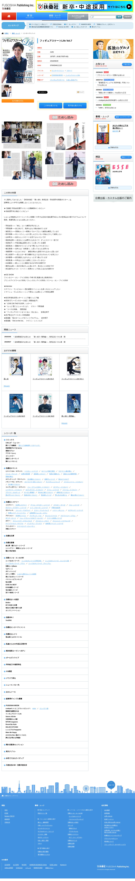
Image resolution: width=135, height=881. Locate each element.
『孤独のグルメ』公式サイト (105, 24)
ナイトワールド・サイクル (14, 523)
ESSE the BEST (11, 584)
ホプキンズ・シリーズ (75, 510)
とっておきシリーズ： (13, 561)
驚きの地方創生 (11, 551)
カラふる (28, 868)
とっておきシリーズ (75, 816)
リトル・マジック (11, 474)
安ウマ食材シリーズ (12, 592)
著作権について (109, 841)
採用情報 (107, 813)
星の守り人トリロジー (13, 495)
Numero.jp (63, 865)
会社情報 (104, 805)
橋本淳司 (115, 131)
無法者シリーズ (46, 495)
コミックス (10, 440)
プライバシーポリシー (111, 838)
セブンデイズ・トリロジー (34, 490)
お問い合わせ (108, 816)
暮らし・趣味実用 (43, 822)
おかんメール (11, 692)
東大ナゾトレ (96, 27)
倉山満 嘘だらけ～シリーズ (15, 545)
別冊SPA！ (10, 617)
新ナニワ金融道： (11, 445)
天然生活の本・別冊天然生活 (16, 765)
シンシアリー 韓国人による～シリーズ (19, 548)
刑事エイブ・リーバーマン (17, 513)
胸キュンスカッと (11, 461)
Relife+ (8, 602)
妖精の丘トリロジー (63, 492)
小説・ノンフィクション (45, 825)
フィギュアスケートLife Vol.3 (43, 379)
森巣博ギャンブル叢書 (14, 699)
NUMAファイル (21, 515)
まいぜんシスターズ (80, 27)
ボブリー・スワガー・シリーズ (16, 507)
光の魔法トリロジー (34, 479)
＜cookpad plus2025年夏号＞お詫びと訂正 (112, 100)
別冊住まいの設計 (12, 599)
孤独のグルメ (10, 451)
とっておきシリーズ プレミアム (40, 563)
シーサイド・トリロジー (14, 490)
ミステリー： (10, 505)
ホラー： (9, 521)
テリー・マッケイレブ (41, 510)
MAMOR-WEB (86, 24)
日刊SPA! (7, 865)
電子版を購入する (75, 106)
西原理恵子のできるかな (14, 448)
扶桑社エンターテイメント (15, 627)
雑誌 (3, 805)
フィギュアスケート (57, 80)
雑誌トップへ (126, 157)
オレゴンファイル (51, 515)
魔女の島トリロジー (77, 495)
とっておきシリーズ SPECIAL (32, 561)
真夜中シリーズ (49, 479)
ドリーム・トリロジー (70, 490)
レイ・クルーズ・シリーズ (39, 507)
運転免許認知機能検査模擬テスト (42, 27)
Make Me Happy (11, 732)
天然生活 (7, 822)
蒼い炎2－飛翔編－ (68, 416)
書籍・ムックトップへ (123, 117)
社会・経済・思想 (43, 840)
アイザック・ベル (35, 515)
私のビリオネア (64, 479)
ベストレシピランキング (14, 579)
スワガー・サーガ (59, 505)
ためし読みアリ (72, 80)
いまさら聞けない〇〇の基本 (26, 574)
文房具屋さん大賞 (11, 719)
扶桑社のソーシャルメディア (113, 835)
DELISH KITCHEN (12, 727)
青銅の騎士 (9, 476)
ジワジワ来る (11, 678)
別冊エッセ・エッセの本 (15, 558)
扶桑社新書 (10, 543)
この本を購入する (51, 106)
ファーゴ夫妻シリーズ (54, 518)
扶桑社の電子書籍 (43, 851)
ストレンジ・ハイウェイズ (61, 521)
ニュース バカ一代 (12, 685)
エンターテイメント (29, 33)
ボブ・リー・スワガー (75, 837)
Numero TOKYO (9, 816)
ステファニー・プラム (68, 515)
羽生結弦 (7, 386)
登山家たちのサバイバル (14, 637)
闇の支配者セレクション (15, 745)
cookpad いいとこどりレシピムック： (18, 708)
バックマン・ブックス (34, 523)
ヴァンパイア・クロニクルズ (22, 521)
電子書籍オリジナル (44, 854)
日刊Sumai (19, 868)
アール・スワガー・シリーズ (40, 505)
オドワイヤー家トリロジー (33, 482)
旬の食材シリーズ (11, 590)
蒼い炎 (6, 379)
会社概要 (107, 810)
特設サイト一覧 (42, 813)
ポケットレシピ (11, 571)
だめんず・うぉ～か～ (13, 443)
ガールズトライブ (12, 658)
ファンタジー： (11, 526)
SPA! (6, 810)
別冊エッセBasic (11, 566)
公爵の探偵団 (25, 474)
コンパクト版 (44, 708)
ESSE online (53, 865)
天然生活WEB (9, 868)
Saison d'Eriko (11, 716)
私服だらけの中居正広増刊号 (16, 644)
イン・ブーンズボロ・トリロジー (38, 487)
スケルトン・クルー (42, 521)
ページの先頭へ (111, 785)
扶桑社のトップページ (11, 795)
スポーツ (69, 70)
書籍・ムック (16, 33)
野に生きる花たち (61, 495)
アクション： (10, 515)
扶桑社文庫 (10, 536)
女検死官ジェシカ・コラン (38, 513)
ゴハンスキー (10, 456)
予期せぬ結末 (55, 507)
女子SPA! (16, 865)
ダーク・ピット (11, 518)
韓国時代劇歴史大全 (12, 711)
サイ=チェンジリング (53, 482)
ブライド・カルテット (13, 492)
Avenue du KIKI (63, 27)
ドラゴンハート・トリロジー (73, 482)
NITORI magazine (12, 722)
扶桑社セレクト (11, 634)
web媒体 (5, 860)
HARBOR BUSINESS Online (38, 865)
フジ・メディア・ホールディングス (115, 844)
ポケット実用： (11, 574)
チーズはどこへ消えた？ (39, 24)
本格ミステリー (11, 529)
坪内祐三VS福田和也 (13, 664)
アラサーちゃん (11, 453)
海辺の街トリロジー (30, 495)
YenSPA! (9, 620)
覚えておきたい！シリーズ (14, 576)
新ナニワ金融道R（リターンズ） (29, 445)
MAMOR (7, 819)
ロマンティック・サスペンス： (16, 479)
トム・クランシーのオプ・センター (31, 518)
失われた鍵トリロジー (45, 492)
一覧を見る (127, 64)
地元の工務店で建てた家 (14, 608)
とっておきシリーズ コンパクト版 (57, 561)
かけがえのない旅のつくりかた (16, 735)
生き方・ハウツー (43, 837)
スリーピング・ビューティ (26, 526)
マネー (40, 843)
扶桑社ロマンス (11, 468)
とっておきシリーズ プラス (15, 563)
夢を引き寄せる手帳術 (13, 738)
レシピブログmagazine (13, 729)
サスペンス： (10, 510)
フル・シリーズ (74, 505)
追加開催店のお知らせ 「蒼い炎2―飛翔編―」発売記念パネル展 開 (40, 337)
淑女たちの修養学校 (70, 474)
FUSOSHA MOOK (57, 75)
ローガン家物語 (29, 492)
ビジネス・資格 (42, 834)
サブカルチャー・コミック (46, 831)
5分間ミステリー (21, 505)
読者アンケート (109, 819)
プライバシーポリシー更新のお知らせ (111, 75)
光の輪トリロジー (14, 484)
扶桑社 (7, 33)
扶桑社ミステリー (12, 502)
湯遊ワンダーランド (12, 458)
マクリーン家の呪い (65, 471)
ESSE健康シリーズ (12, 587)
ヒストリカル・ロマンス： (14, 471)
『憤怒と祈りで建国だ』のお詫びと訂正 (111, 93)
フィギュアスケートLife (72, 75)
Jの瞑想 (9, 671)
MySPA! (24, 865)
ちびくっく (9, 569)
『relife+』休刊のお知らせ (106, 108)
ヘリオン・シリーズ (31, 471)
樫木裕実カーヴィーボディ (15, 651)
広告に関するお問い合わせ (112, 822)
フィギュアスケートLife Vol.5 (14, 416)
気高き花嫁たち (54, 474)
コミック (70, 825)
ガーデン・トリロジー (60, 487)
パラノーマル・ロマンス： (14, 482)
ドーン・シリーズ (53, 490)
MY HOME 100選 (11, 605)
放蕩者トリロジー (40, 474)
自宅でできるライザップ (15, 758)
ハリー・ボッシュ (58, 510)
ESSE (6, 813)
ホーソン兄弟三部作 (48, 471)
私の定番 (9, 582)
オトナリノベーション (13, 610)
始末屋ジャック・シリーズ (54, 523)
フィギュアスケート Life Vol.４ (72, 379)
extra (34, 708)
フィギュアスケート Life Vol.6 (43, 416)
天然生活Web (56, 24)
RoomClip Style (11, 724)
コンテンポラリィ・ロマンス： (16, 487)
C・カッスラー (71, 24)
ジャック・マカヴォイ (23, 510)
